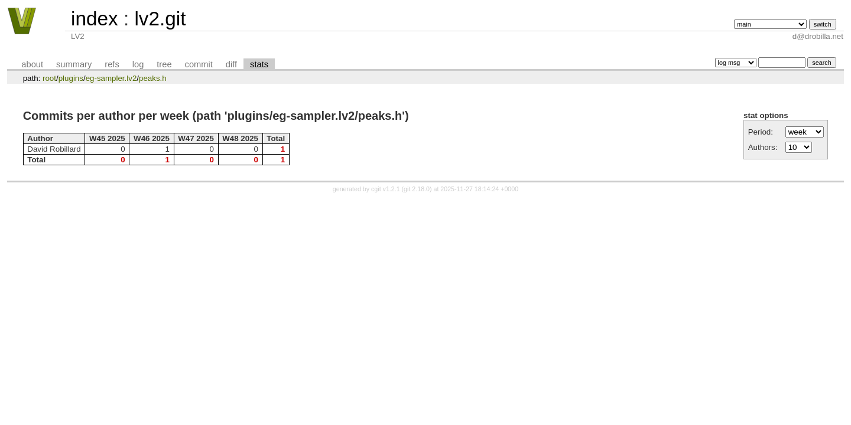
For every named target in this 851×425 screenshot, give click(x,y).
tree (164, 64)
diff (231, 64)
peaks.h (153, 78)
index (94, 19)
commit (199, 64)
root (49, 78)
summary (74, 64)
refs (112, 64)
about (32, 64)
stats (259, 64)
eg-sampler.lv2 (111, 78)
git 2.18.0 (417, 188)
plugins (71, 78)
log (138, 64)
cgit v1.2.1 (385, 188)
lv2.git (160, 19)
